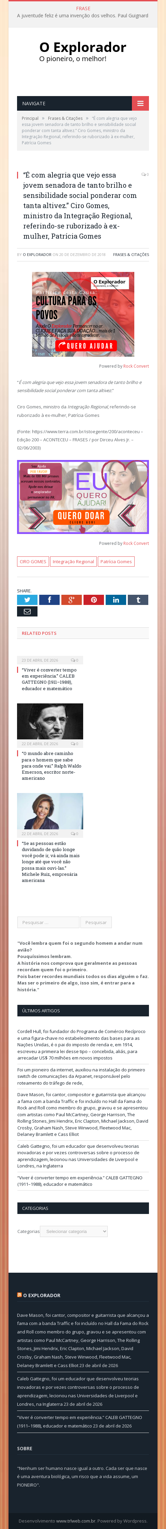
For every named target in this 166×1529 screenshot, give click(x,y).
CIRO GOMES (33, 561)
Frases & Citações (131, 254)
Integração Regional (73, 561)
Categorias (28, 1231)
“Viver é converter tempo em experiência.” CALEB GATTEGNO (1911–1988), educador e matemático (49, 679)
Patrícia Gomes (116, 561)
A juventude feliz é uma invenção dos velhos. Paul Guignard (82, 16)
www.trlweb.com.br (75, 1521)
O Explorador (37, 254)
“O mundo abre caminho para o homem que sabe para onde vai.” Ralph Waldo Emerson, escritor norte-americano (51, 765)
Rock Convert (136, 366)
